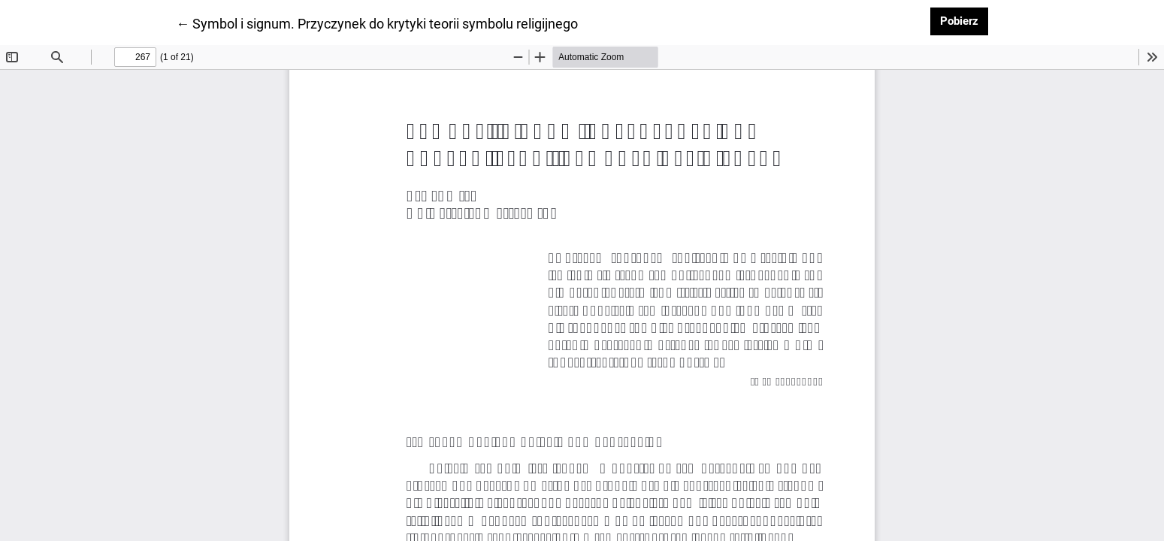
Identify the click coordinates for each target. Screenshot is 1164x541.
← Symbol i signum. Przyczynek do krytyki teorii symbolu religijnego (377, 23)
